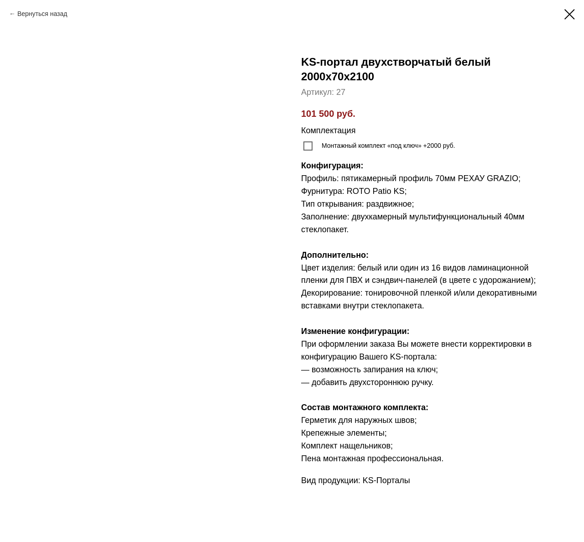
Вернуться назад (42, 13)
